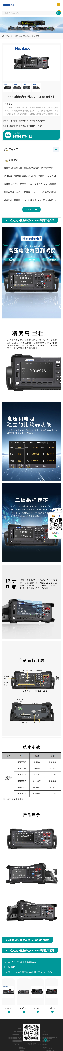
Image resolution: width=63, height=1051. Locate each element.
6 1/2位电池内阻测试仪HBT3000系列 (8, 1008)
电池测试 (35, 36)
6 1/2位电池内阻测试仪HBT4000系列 (23, 1008)
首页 (16, 36)
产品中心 (25, 36)
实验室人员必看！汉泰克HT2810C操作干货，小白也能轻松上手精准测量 (31, 184)
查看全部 (31, 210)
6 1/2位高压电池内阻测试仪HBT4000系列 (37, 1008)
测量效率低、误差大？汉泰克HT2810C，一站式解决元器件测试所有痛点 (31, 192)
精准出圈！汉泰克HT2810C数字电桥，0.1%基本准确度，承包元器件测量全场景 (31, 200)
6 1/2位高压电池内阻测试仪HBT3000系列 (34, 972)
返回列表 (10, 967)
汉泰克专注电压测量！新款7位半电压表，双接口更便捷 (31, 168)
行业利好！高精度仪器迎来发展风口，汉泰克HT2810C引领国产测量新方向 (31, 176)
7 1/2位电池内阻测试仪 (26, 962)
